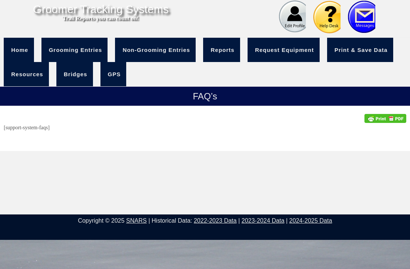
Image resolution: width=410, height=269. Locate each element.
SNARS (136, 220)
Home (19, 50)
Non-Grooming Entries (156, 50)
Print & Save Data (361, 50)
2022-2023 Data (215, 220)
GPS (114, 74)
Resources (27, 74)
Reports (222, 50)
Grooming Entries (75, 50)
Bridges (75, 74)
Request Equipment (284, 50)
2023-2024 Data (263, 220)
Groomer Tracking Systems (100, 9)
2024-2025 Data (310, 220)
